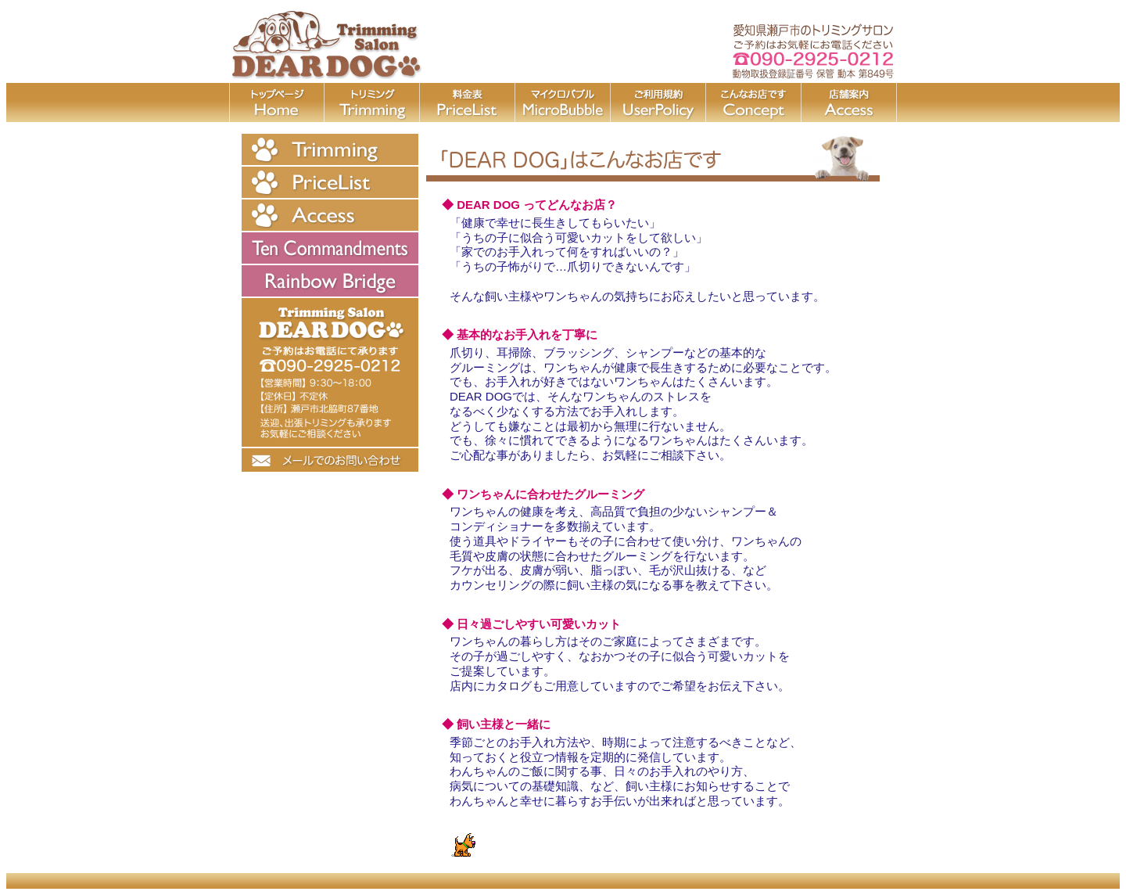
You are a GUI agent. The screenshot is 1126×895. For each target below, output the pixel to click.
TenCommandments (330, 248)
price (467, 102)
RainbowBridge (330, 281)
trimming (372, 102)
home (277, 102)
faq (753, 102)
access (849, 102)
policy (658, 102)
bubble (563, 102)
